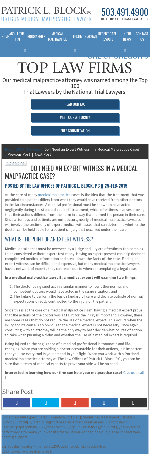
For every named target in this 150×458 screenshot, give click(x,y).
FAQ (93, 36)
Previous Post (17, 154)
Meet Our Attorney (75, 117)
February (34, 149)
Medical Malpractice (57, 36)
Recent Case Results (107, 36)
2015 (20, 149)
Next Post (44, 154)
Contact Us (142, 36)
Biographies (34, 36)
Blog (8, 149)
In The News (127, 36)
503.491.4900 (124, 11)
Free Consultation (75, 130)
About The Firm (16, 36)
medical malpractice (54, 194)
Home (4, 36)
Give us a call (133, 372)
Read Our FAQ (75, 104)
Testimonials (81, 36)
